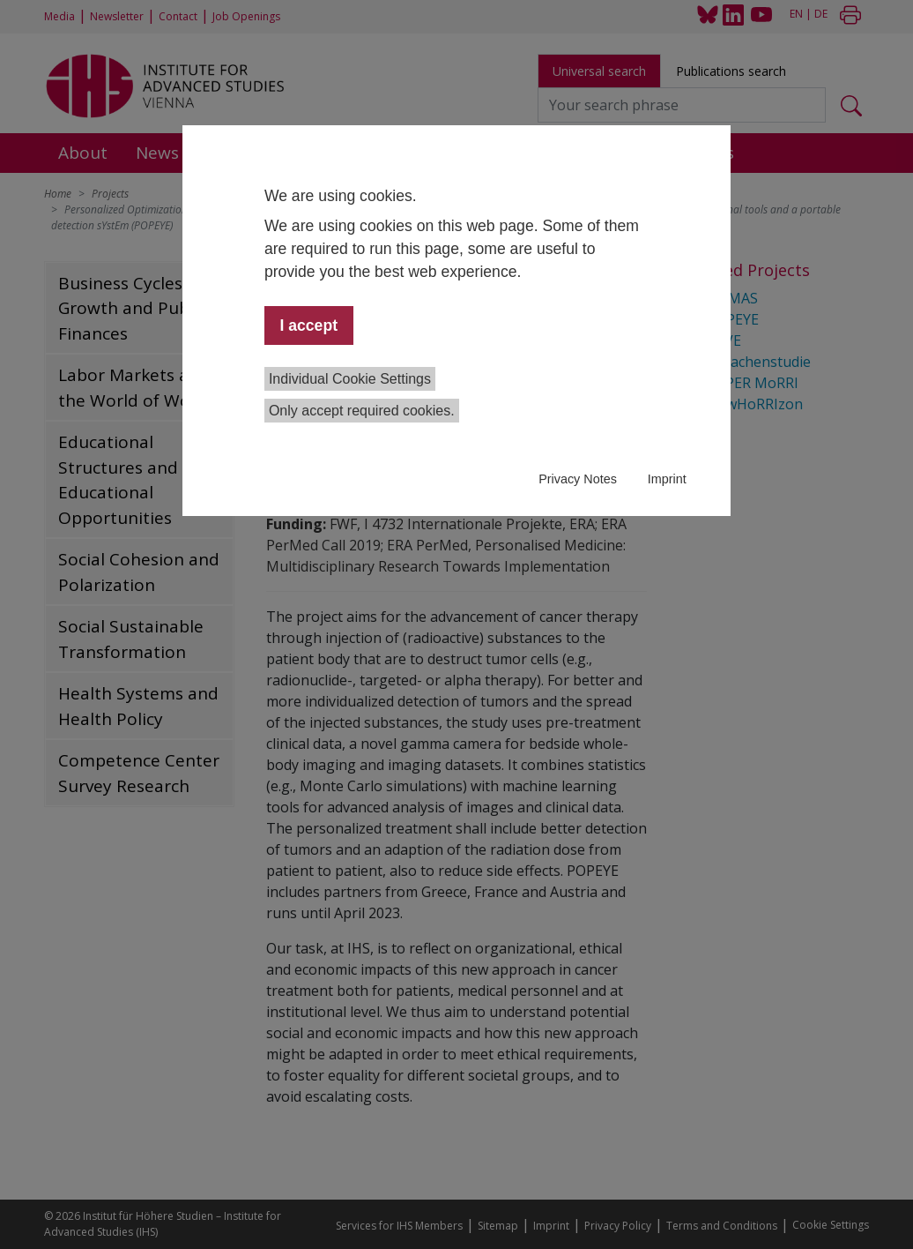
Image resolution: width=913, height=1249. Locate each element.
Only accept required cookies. (362, 410)
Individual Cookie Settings (350, 378)
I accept (308, 325)
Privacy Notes (577, 479)
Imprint (667, 479)
